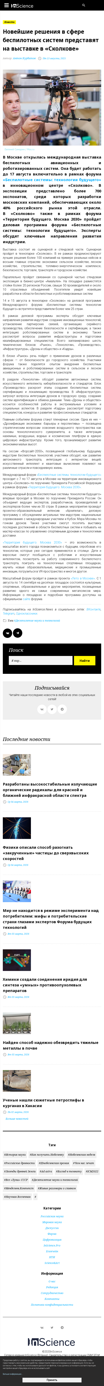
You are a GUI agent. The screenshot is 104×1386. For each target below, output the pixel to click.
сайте (26, 599)
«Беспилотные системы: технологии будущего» (52, 179)
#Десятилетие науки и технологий (36, 620)
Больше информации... (13, 1374)
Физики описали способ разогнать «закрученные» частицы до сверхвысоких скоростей (46, 853)
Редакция (52, 1287)
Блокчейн (52, 1251)
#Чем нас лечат (83, 1163)
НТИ (52, 1257)
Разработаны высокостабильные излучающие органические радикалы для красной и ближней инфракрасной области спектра (50, 790)
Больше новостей (17, 1118)
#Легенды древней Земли (20, 1171)
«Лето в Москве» (83, 578)
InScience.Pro (52, 1245)
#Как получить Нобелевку (47, 1154)
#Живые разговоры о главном (57, 1188)
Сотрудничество (52, 1293)
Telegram (9, 613)
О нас (52, 1281)
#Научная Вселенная (17, 1197)
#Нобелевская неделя (81, 1154)
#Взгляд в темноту (69, 1171)
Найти (85, 661)
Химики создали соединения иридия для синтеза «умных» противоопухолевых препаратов (45, 985)
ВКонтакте (94, 609)
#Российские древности (19, 1163)
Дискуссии (52, 1228)
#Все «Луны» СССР (16, 1180)
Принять (52, 1379)
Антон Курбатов (19, 58)
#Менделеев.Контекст (19, 1188)
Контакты (52, 1299)
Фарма (52, 1234)
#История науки (15, 1154)
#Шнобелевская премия (54, 1163)
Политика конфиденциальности (52, 1304)
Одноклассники (26, 613)
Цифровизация (52, 1239)
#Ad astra (46, 1171)
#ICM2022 (92, 1171)
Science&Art (52, 1263)
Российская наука (52, 1216)
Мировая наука (52, 1222)
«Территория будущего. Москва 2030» (54, 487)
